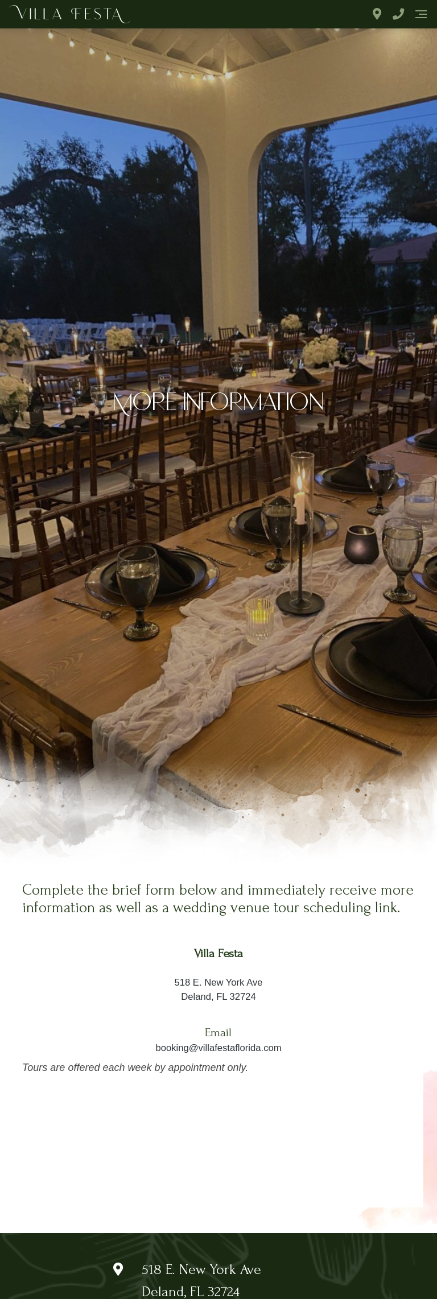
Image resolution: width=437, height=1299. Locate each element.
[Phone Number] (398, 14)
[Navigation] (421, 14)
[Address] (377, 14)
